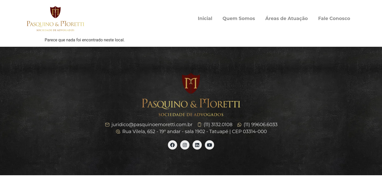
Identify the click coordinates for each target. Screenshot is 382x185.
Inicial (205, 18)
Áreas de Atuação (286, 18)
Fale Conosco (334, 18)
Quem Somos (239, 18)
